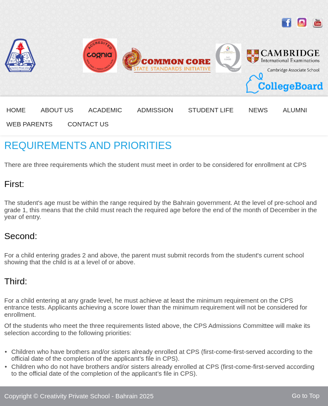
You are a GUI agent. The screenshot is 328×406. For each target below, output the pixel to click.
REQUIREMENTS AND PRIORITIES (88, 145)
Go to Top (305, 395)
